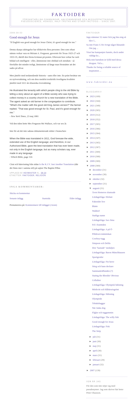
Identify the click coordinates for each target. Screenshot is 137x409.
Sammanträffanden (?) (102, 271)
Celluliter (96, 280)
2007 (92, 370)
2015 (92, 133)
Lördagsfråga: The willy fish (105, 317)
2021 (92, 105)
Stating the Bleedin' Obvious (105, 275)
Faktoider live (98, 201)
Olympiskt (97, 298)
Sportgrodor (97, 257)
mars (95, 355)
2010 (92, 156)
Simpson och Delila (101, 243)
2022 (92, 101)
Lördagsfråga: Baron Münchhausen (108, 252)
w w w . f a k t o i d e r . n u (99, 82)
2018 (92, 119)
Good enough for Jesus (102, 321)
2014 (92, 138)
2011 (92, 151)
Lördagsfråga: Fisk (101, 326)
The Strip (96, 331)
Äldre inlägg (75, 198)
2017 (92, 124)
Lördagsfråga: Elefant (102, 197)
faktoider (28, 175)
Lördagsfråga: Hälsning (103, 294)
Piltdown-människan (101, 234)
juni (95, 341)
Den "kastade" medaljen (103, 247)
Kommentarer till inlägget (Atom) (41, 205)
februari (97, 359)
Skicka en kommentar (20, 193)
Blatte (95, 206)
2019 (92, 114)
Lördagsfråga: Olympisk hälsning (107, 284)
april (95, 350)
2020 (92, 110)
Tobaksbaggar (98, 303)
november (98, 174)
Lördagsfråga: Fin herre (103, 261)
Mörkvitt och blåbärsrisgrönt (105, 289)
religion (41, 175)
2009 (92, 161)
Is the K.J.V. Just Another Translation (56, 164)
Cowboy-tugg (98, 238)
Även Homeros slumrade (103, 192)
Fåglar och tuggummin (102, 312)
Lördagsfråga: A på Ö (102, 229)
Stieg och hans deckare (102, 266)
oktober (96, 179)
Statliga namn (98, 215)
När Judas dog (98, 308)
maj (95, 346)
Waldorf (96, 210)
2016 (92, 128)
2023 (92, 96)
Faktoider (69, 14)
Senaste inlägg (16, 198)
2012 (92, 147)
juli (95, 336)
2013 (92, 142)
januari (96, 364)
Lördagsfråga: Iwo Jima (103, 220)
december (97, 169)
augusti (96, 188)
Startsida (46, 198)
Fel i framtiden (99, 224)
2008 (92, 165)
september (98, 183)
